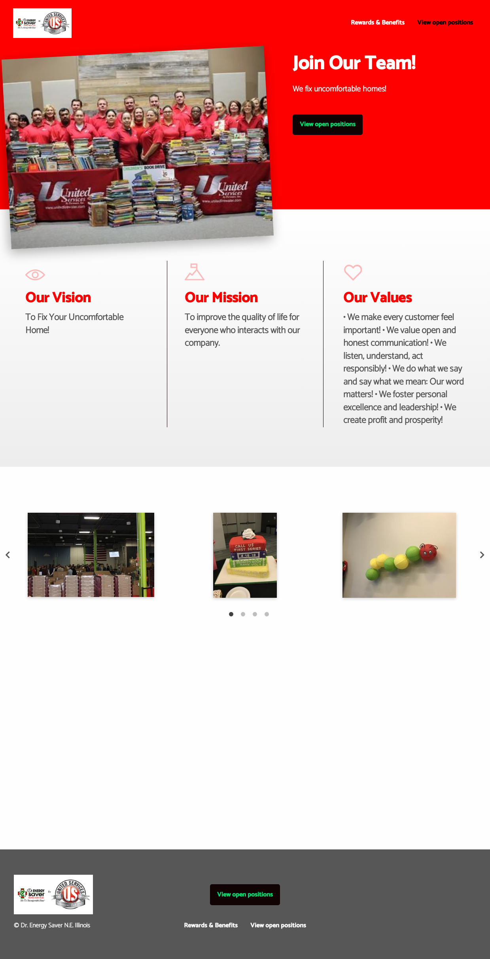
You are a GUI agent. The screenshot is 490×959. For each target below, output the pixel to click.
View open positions (445, 22)
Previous (8, 555)
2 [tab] (239, 610)
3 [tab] (251, 610)
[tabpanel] (91, 554)
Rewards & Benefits (378, 22)
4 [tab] (263, 610)
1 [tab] (227, 610)
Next (482, 555)
